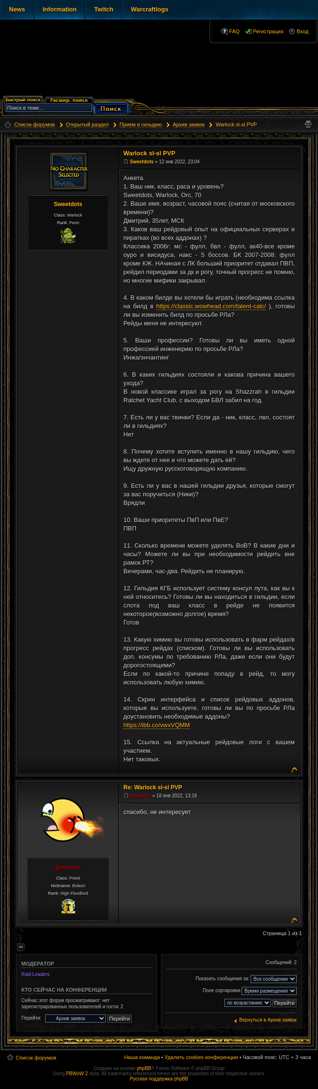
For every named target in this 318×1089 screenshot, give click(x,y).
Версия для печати (308, 124)
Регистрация (268, 31)
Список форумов (36, 1058)
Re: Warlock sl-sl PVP (152, 787)
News (17, 9)
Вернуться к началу (294, 768)
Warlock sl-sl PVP (236, 124)
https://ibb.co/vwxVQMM (156, 725)
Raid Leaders (35, 974)
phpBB (144, 1068)
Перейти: (31, 1018)
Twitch (103, 9)
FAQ (234, 31)
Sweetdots (68, 204)
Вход (303, 31)
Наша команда (141, 1057)
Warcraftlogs (149, 9)
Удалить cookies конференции (201, 1057)
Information (60, 9)
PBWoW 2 (77, 1073)
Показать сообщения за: (246, 979)
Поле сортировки (250, 991)
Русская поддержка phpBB (159, 1078)
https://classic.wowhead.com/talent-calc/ (211, 306)
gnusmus (68, 867)
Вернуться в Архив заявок (268, 1020)
